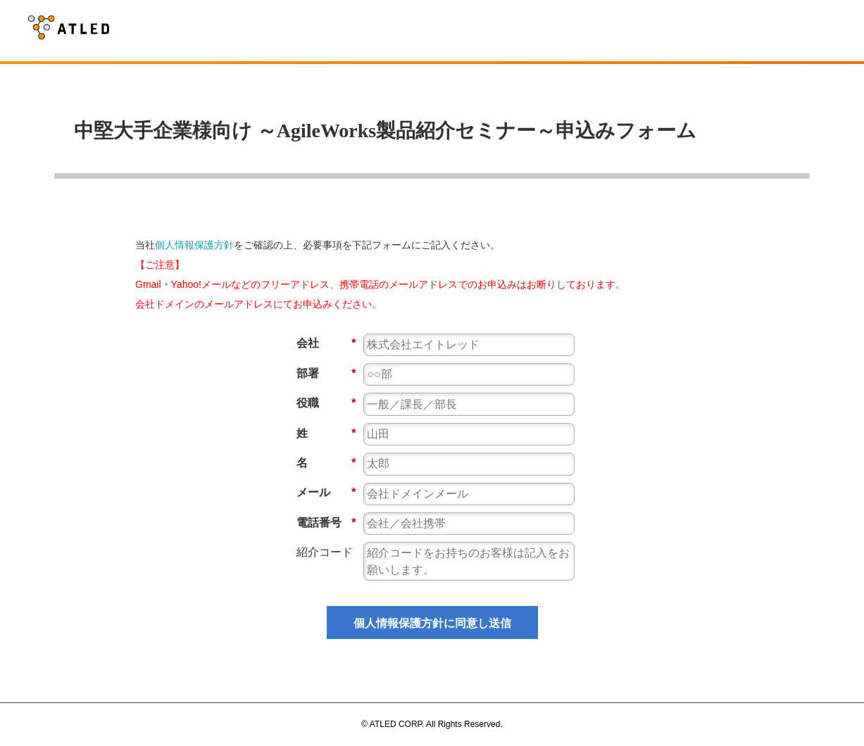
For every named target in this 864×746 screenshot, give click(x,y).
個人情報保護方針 (194, 245)
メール (326, 492)
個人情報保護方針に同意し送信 (432, 623)
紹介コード (324, 552)
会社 (326, 343)
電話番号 (326, 522)
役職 (326, 403)
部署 (326, 373)
